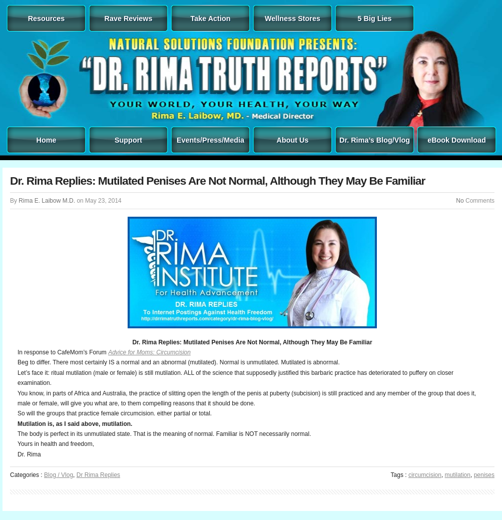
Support (128, 140)
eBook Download (456, 140)
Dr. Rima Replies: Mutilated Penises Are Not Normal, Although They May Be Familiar (217, 180)
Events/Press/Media (210, 140)
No (459, 200)
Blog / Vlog (58, 474)
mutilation (457, 474)
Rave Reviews (129, 19)
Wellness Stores (292, 19)
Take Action (211, 19)
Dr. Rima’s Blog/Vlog (374, 140)
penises (484, 474)
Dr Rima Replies (98, 474)
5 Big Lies (375, 19)
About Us (293, 140)
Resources (46, 19)
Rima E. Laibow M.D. (47, 200)
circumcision (424, 474)
